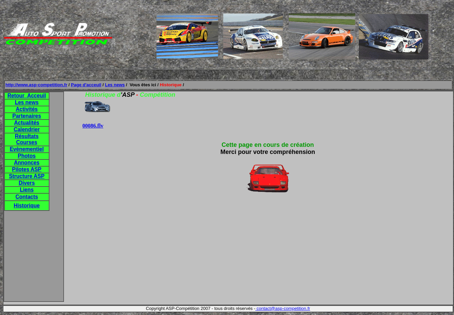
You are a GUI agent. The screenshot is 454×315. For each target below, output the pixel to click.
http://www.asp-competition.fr (36, 84)
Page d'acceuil (86, 84)
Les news (115, 84)
